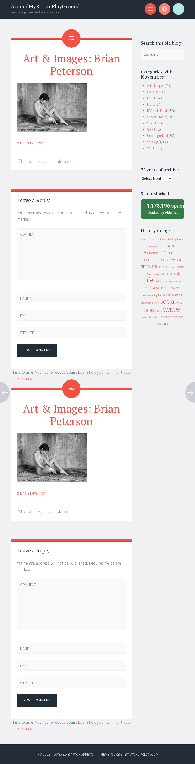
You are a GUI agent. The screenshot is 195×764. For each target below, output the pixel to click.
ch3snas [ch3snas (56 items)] (166, 252)
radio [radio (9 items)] (164, 294)
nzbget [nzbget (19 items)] (146, 294)
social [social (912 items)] (168, 301)
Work (151, 148)
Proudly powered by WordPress (64, 754)
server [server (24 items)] (179, 294)
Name (26, 298)
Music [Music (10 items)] (161, 288)
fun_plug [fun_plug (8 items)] (162, 266)
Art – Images (155, 85)
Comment (28, 237)
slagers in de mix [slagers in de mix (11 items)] (150, 302)
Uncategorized (157, 135)
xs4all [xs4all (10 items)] (159, 323)
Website (27, 333)
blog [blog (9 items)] (149, 246)
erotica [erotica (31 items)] (175, 259)
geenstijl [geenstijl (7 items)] (172, 266)
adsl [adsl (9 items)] (153, 239)
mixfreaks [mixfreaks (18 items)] (151, 288)
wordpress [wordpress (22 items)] (175, 317)
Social (151, 123)
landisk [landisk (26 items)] (175, 273)
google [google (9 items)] (180, 266)
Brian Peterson (33, 142)
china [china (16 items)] (178, 253)
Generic (152, 92)
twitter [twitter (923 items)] (172, 309)
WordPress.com (144, 754)
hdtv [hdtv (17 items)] (148, 273)
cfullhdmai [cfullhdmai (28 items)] (151, 253)
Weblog (152, 142)
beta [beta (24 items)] (180, 239)
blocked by (164, 208)
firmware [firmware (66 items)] (149, 266)
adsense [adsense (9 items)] (146, 239)
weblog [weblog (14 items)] (163, 317)
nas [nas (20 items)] (167, 288)
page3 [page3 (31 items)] (156, 294)
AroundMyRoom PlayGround (45, 6)
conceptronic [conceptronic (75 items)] (156, 259)
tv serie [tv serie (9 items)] (158, 310)
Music (151, 104)
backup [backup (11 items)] (172, 239)
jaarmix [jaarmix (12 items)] (164, 273)
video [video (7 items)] (155, 317)
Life (149, 98)
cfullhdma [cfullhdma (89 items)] (168, 246)
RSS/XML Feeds (157, 110)
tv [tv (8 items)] (177, 302)
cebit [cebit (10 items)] (155, 246)
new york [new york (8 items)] (175, 288)
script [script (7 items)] (171, 294)
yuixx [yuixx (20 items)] (166, 324)
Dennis (69, 162)
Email (26, 315)
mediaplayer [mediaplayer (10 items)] (161, 281)
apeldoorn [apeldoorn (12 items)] (161, 239)
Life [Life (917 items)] (148, 280)
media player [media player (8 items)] (175, 281)
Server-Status (156, 117)
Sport (151, 129)
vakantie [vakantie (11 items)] (147, 317)
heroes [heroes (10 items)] (155, 273)
